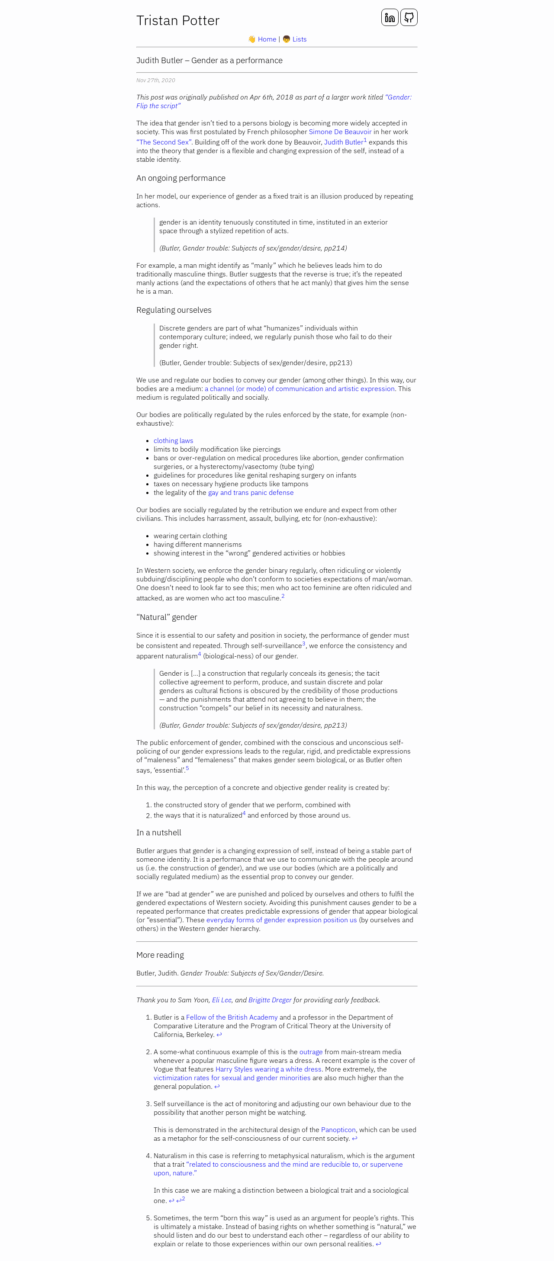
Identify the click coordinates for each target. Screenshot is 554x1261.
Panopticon (338, 1129)
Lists (294, 39)
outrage (311, 1051)
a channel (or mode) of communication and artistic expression (300, 388)
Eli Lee (222, 999)
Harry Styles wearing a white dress (269, 1069)
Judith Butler (344, 142)
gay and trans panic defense (251, 492)
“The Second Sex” (163, 142)
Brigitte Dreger (270, 999)
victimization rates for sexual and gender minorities (232, 1077)
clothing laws (173, 440)
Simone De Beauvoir (340, 131)
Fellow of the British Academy (232, 1017)
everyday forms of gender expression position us (281, 919)
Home (263, 39)
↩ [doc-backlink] (219, 1034)
